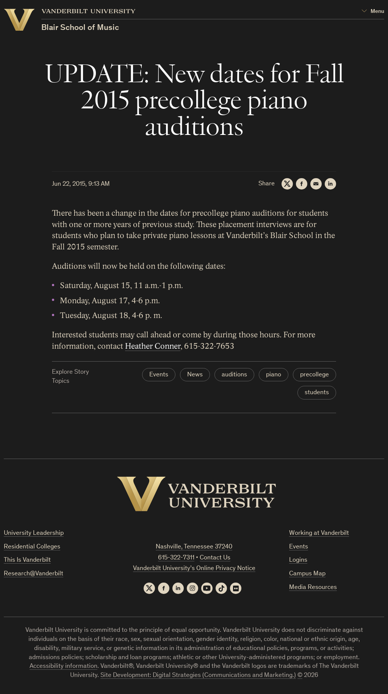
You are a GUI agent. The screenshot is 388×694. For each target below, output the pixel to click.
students (317, 393)
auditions (234, 375)
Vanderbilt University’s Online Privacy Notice (194, 569)
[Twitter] (287, 184)
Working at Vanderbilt (319, 533)
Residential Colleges (32, 547)
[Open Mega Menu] (372, 11)
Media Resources (313, 587)
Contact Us (215, 558)
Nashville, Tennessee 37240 (194, 547)
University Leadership (34, 533)
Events (158, 375)
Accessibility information (63, 666)
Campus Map (307, 574)
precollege (314, 375)
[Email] (316, 184)
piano (273, 375)
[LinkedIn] (330, 184)
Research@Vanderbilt (33, 574)
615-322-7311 (176, 558)
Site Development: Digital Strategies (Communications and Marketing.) (198, 675)
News (195, 375)
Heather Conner (152, 346)
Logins (298, 560)
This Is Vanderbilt (27, 560)
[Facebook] (301, 184)
